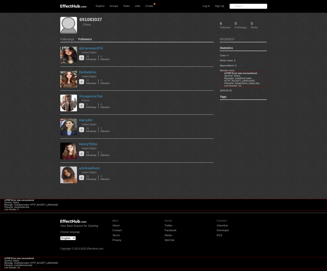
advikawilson (89, 168)
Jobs (137, 6)
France (85, 100)
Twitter (168, 225)
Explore (100, 6)
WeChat (169, 240)
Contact (117, 230)
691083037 (90, 19)
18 (91, 57)
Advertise (222, 225)
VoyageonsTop (90, 96)
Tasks (126, 6)
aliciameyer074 (91, 48)
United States (89, 52)
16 (91, 129)
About (115, 225)
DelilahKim (87, 72)
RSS (219, 235)
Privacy (116, 240)
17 (91, 81)
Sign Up (219, 6)
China (87, 24)
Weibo (168, 235)
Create (149, 6)
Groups (113, 6)
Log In (206, 6)
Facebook (170, 230)
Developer (223, 230)
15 (91, 177)
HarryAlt (85, 120)
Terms (116, 235)
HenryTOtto (88, 144)
